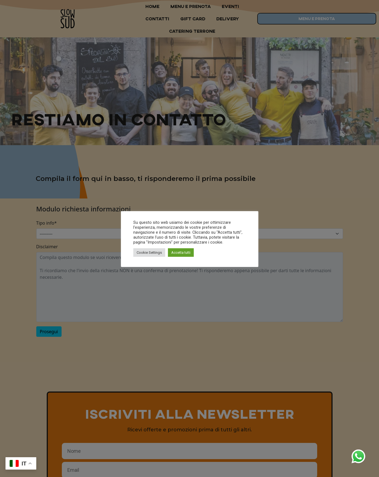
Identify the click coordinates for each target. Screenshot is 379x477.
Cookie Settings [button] (149, 252)
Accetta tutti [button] (180, 252)
